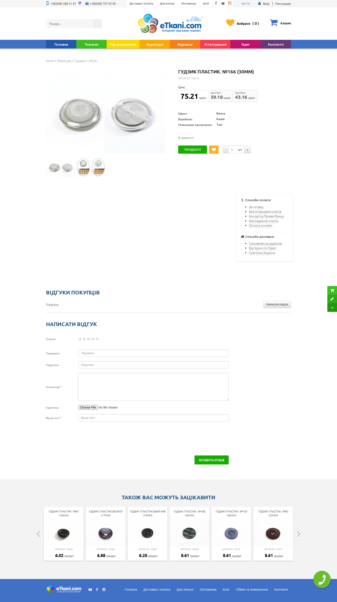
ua (243, 3)
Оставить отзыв (211, 460)
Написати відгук (277, 304)
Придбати (192, 149)
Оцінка (50, 339)
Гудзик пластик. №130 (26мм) (231, 513)
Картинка (52, 407)
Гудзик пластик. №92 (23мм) (273, 513)
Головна (61, 44)
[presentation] (83, 438)
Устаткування (215, 44)
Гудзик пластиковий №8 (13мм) (147, 513)
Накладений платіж (264, 220)
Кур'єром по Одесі (262, 248)
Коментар (54, 387)
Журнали (185, 44)
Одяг (245, 44)
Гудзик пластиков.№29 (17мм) (105, 513)
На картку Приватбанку (266, 216)
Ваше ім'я (53, 418)
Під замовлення (123, 44)
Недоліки (52, 365)
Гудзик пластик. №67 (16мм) (64, 513)
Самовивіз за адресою (265, 243)
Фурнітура (154, 44)
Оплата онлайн (260, 225)
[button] (266, 3)
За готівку (256, 206)
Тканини (91, 44)
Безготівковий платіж (265, 211)
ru (248, 3)
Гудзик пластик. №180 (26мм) (189, 513)
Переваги (53, 353)
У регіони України (262, 252)
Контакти (276, 44)
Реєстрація (283, 3)
